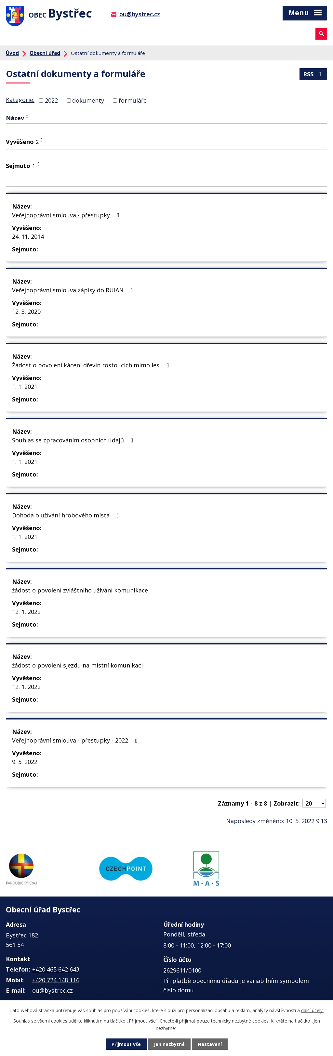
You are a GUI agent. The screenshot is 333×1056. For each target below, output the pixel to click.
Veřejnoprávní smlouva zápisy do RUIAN (74, 290)
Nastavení (210, 1044)
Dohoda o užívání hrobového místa (67, 515)
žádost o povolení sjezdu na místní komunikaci (77, 665)
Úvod (12, 53)
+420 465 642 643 (55, 969)
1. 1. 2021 (24, 386)
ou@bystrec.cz (139, 14)
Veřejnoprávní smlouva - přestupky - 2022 (76, 740)
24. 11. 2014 (28, 236)
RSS (313, 74)
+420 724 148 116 (55, 980)
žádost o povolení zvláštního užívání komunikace (80, 590)
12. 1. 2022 (26, 612)
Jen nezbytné (169, 1044)
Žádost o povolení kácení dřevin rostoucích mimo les (91, 365)
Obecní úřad (45, 53)
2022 (51, 100)
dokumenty (88, 100)
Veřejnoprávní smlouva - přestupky (67, 215)
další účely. (312, 1010)
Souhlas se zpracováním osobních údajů (74, 440)
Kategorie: (20, 100)
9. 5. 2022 (24, 762)
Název (15, 118)
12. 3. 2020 (26, 311)
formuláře (133, 100)
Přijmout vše (126, 1044)
